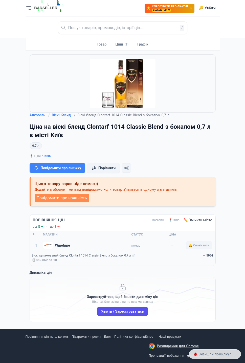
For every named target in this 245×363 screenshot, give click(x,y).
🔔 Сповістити (199, 245)
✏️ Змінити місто (198, 220)
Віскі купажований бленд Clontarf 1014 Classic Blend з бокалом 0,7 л (81, 255)
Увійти (206, 8)
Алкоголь (40, 115)
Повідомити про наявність (62, 198)
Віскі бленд (63, 115)
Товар (102, 44)
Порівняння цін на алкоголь (47, 336)
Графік (142, 44)
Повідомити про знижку (57, 167)
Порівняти (103, 167)
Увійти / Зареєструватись (122, 311)
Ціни (121, 44)
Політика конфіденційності (134, 336)
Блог (107, 336)
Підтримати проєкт (86, 336)
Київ (47, 156)
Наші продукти (170, 336)
